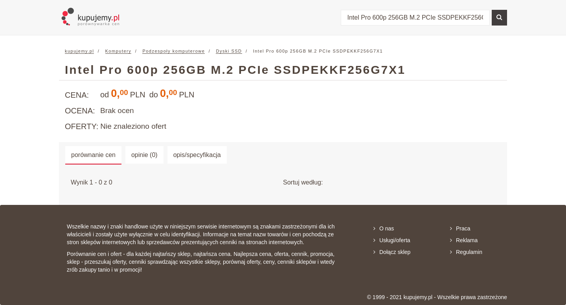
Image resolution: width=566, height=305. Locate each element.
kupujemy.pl (79, 51)
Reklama (464, 240)
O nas (383, 228)
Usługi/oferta (391, 240)
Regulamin (466, 252)
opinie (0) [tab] (144, 155)
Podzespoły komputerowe (173, 51)
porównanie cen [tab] (93, 155)
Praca (460, 228)
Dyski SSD (229, 51)
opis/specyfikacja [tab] (197, 155)
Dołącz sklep (391, 252)
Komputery (118, 51)
